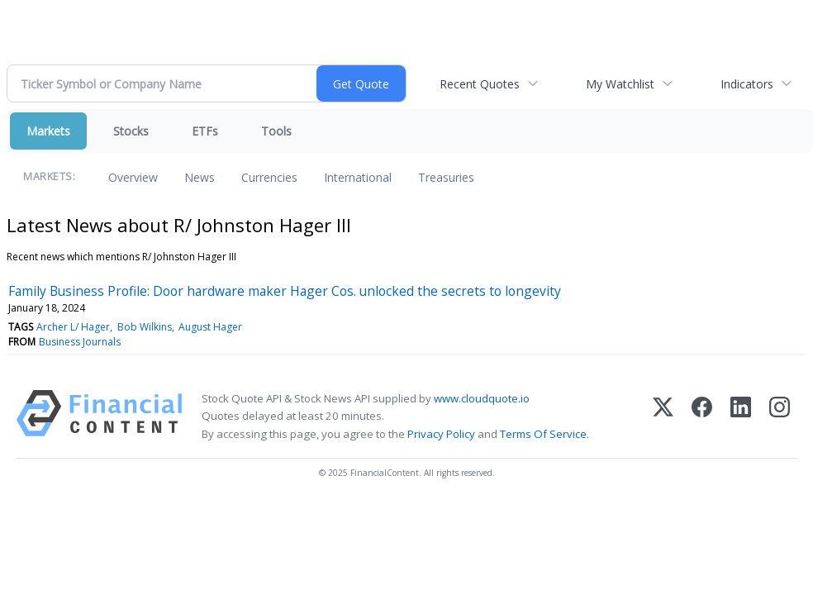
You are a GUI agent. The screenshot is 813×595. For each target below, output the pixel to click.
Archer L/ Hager (73, 327)
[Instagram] (779, 416)
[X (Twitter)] (663, 416)
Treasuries (446, 177)
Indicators (746, 84)
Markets (48, 131)
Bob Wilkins (144, 327)
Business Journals (80, 342)
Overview (133, 177)
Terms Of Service (543, 433)
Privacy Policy (441, 433)
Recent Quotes (480, 84)
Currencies (269, 177)
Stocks (131, 131)
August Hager (210, 327)
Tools (276, 131)
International (358, 177)
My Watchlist (620, 84)
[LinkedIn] (741, 416)
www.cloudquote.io (482, 398)
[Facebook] (702, 416)
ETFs (205, 131)
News (199, 177)
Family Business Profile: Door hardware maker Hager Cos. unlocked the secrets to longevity (284, 291)
